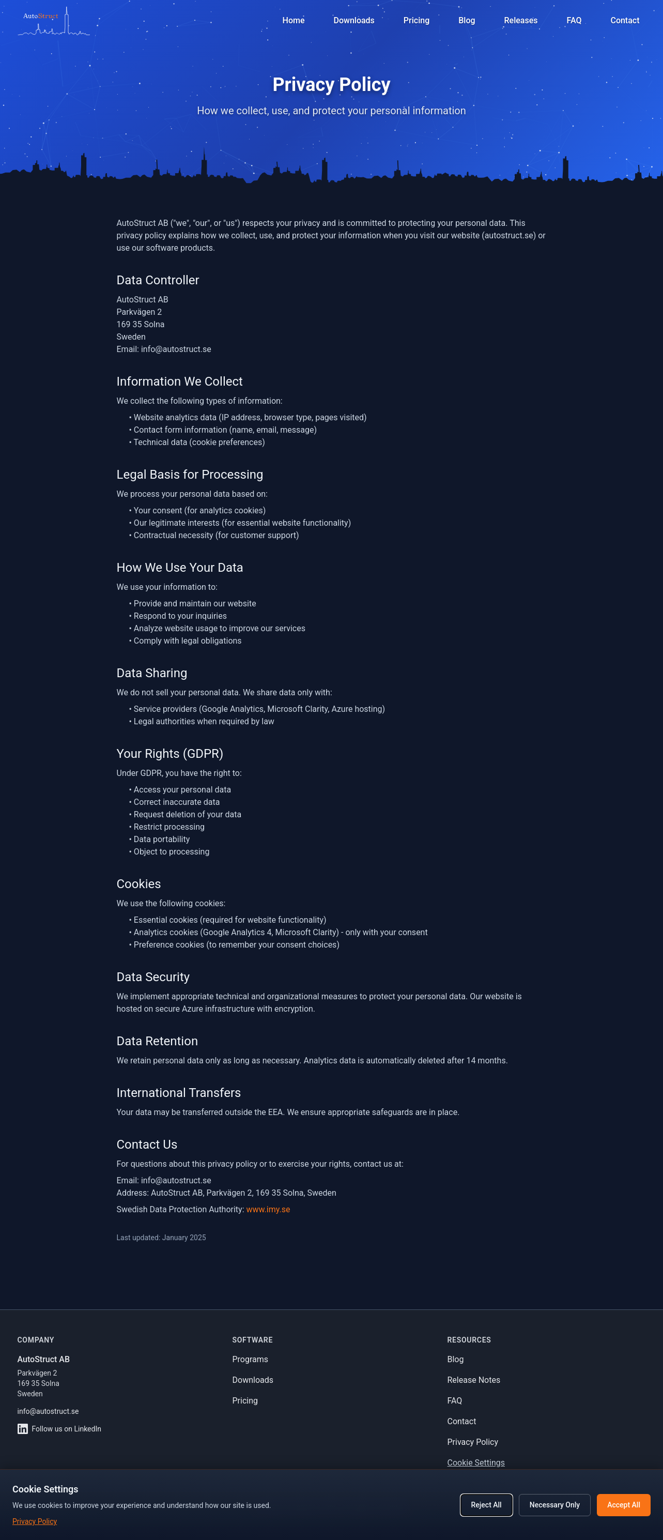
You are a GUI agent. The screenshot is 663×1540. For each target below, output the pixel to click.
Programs (251, 1359)
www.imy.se (268, 1209)
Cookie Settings (476, 1463)
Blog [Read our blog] (466, 20)
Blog (456, 1359)
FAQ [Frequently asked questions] (573, 20)
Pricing (245, 1401)
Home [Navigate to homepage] (294, 20)
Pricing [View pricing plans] (416, 20)
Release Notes (474, 1380)
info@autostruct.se (48, 1411)
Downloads (253, 1380)
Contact (462, 1421)
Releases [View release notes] (521, 20)
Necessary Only (555, 1505)
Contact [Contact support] (624, 20)
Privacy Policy (473, 1442)
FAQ (455, 1401)
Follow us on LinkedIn (59, 1429)
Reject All (486, 1505)
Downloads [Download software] (354, 20)
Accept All (623, 1505)
